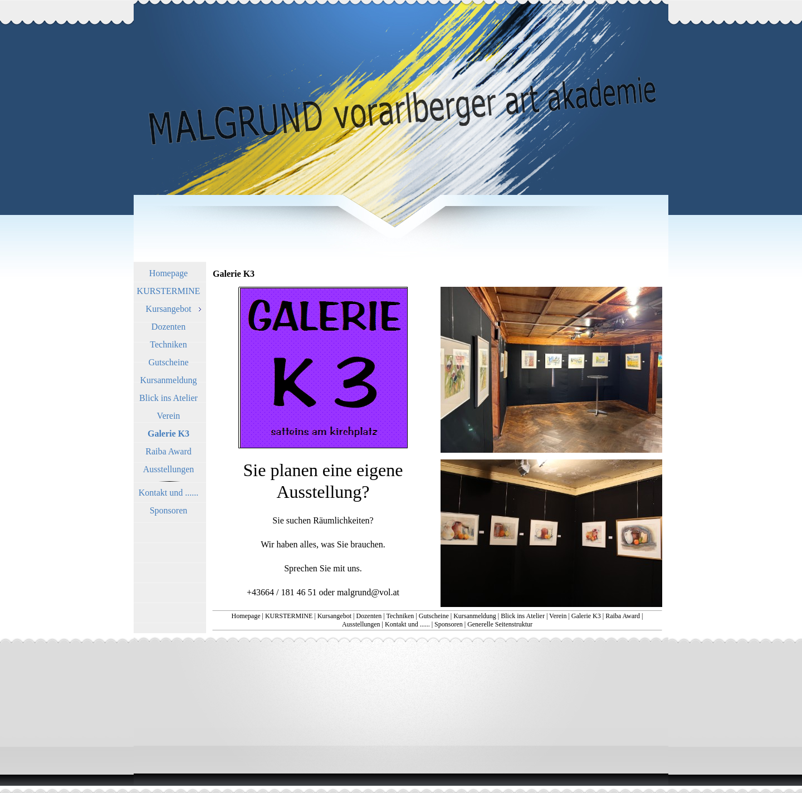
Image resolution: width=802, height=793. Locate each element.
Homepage (246, 616)
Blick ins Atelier (523, 616)
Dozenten (369, 616)
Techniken (400, 616)
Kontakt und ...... (407, 624)
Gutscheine (434, 616)
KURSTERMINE (288, 616)
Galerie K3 (586, 616)
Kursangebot (334, 616)
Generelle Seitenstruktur (499, 624)
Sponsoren (448, 624)
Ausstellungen (361, 624)
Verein (557, 616)
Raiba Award (622, 616)
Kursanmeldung (474, 616)
